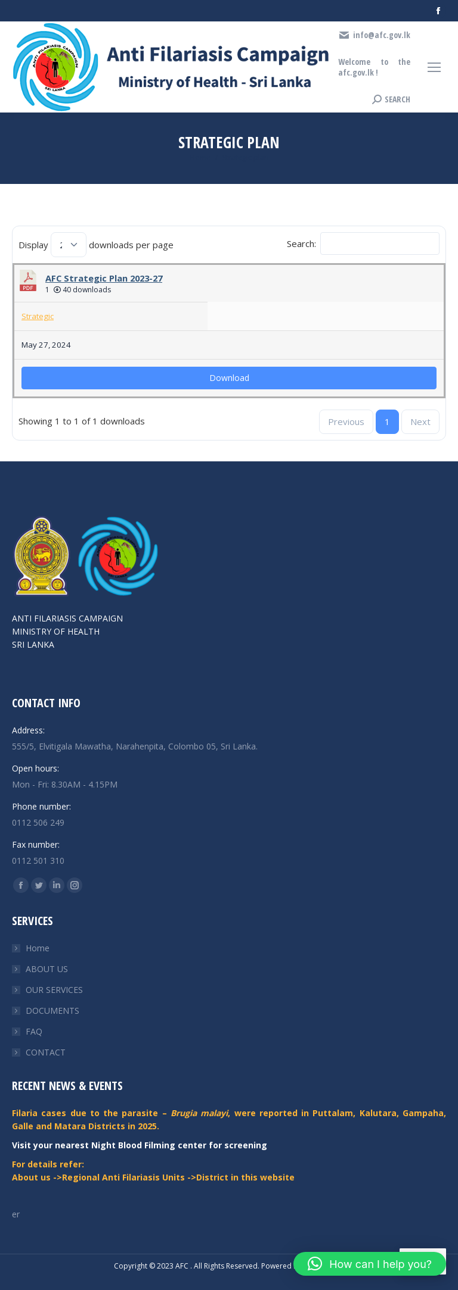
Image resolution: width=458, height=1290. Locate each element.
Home (37, 948)
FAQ (34, 1031)
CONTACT (46, 1052)
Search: (363, 243)
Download (229, 377)
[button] (369, 1264)
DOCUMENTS (52, 1010)
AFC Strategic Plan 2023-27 (103, 278)
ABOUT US (47, 968)
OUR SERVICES (54, 989)
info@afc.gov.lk (374, 35)
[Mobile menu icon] (434, 67)
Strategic (37, 316)
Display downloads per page (96, 245)
